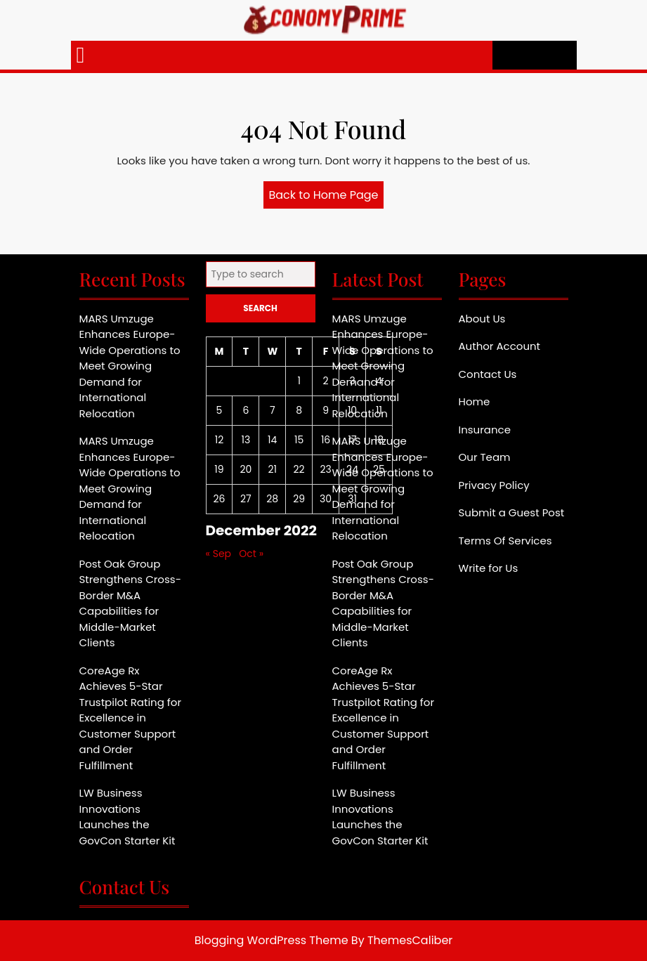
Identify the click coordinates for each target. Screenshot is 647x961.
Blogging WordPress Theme (271, 940)
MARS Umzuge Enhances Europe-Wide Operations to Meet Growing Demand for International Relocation (130, 366)
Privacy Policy (494, 485)
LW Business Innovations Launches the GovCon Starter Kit (127, 816)
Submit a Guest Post (512, 512)
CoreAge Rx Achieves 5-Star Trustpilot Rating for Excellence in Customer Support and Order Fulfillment (130, 718)
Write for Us (488, 568)
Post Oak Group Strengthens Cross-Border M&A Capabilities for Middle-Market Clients (130, 603)
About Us (482, 318)
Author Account (500, 346)
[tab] (81, 55)
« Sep (219, 554)
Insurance (485, 429)
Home (474, 401)
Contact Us (488, 374)
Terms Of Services (505, 540)
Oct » (251, 554)
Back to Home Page (326, 197)
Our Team (485, 457)
